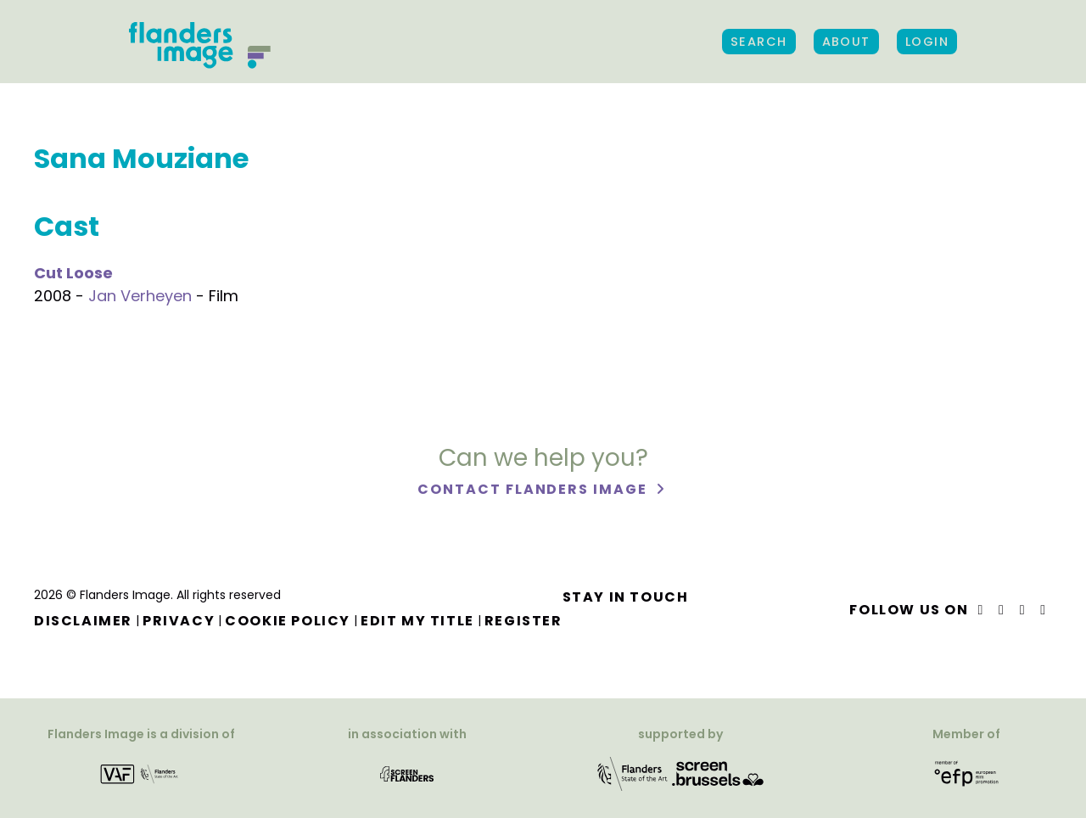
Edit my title (417, 620)
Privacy (179, 620)
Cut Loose (73, 272)
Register (523, 620)
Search (759, 41)
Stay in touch (626, 597)
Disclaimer (83, 620)
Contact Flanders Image (534, 489)
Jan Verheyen (140, 295)
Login (927, 41)
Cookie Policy (287, 620)
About (846, 41)
